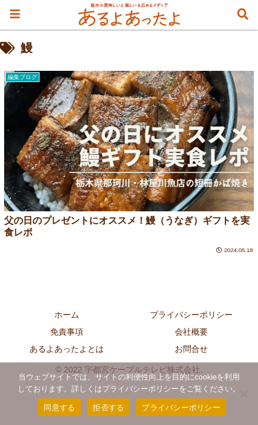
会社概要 (191, 331)
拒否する (108, 407)
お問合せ (191, 349)
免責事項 (66, 331)
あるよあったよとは (67, 349)
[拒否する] (243, 394)
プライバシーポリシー (191, 314)
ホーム (66, 314)
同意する (59, 407)
